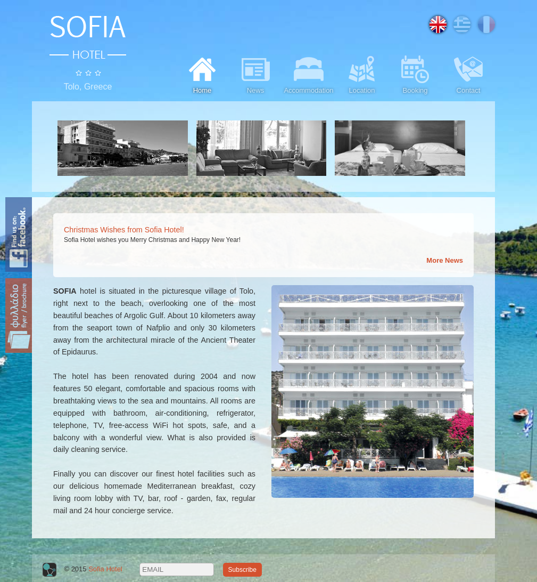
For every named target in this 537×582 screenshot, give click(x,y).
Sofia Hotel (105, 569)
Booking (415, 73)
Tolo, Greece (88, 86)
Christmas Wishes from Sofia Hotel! (124, 229)
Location (362, 73)
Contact (468, 73)
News (255, 73)
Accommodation (308, 73)
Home (202, 73)
